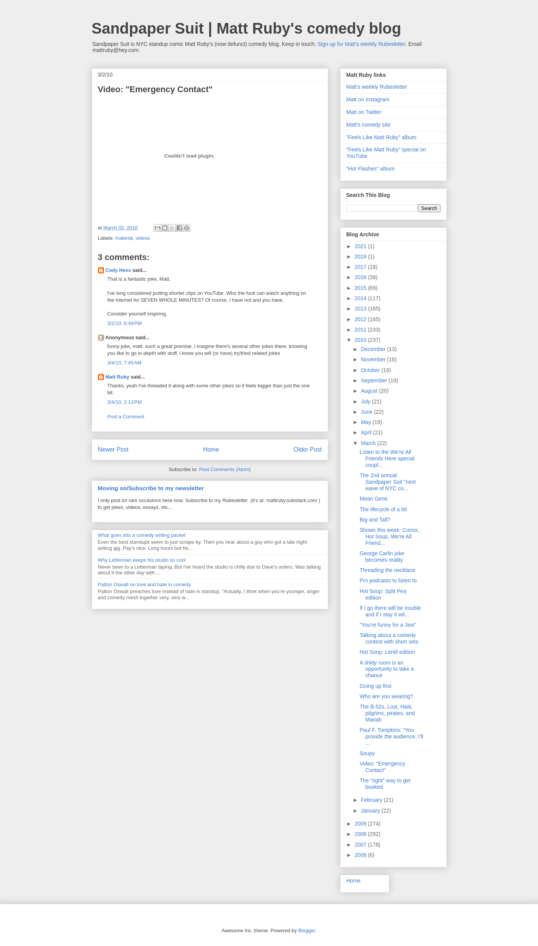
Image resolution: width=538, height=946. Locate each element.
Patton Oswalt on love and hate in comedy (144, 584)
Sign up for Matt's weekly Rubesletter (361, 44)
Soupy (367, 753)
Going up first (375, 686)
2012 (361, 319)
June (367, 412)
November (374, 359)
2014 (361, 298)
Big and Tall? (374, 520)
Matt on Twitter (364, 112)
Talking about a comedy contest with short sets (388, 638)
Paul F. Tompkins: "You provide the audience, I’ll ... (391, 736)
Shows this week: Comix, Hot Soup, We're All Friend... (389, 536)
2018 (361, 257)
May (366, 422)
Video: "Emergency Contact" (382, 767)
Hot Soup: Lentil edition (387, 652)
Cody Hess (118, 270)
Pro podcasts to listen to (387, 580)
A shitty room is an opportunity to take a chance (386, 669)
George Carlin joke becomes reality (381, 556)
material (124, 238)
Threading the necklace (387, 570)
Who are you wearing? (386, 696)
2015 (361, 288)
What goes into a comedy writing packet (142, 535)
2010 (361, 340)
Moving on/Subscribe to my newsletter (151, 488)
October (371, 370)
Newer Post (113, 449)
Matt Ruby (118, 377)
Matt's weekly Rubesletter (376, 87)
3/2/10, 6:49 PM (124, 323)
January (371, 811)
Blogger (306, 930)
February (372, 800)
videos (143, 238)
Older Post (308, 449)
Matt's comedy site (368, 125)
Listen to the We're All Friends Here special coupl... (386, 458)
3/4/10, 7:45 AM (124, 363)
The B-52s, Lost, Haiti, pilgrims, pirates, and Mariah (386, 713)
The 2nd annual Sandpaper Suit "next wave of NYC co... (387, 481)
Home (211, 449)
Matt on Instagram (368, 99)
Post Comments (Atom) (225, 469)
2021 (361, 246)
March (369, 443)
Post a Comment (126, 416)
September (374, 380)
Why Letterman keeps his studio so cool (142, 560)
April (367, 432)
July (366, 401)
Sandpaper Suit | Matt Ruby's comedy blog (246, 28)
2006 (361, 855)
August (370, 391)
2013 (361, 309)
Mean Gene (373, 499)
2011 (361, 330)
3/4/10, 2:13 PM (124, 402)
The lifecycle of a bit (383, 509)
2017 (361, 267)
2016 (361, 277)
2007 (361, 845)
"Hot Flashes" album (370, 169)
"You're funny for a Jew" (387, 625)
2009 (361, 824)
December (374, 349)
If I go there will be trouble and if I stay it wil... (390, 611)
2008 (361, 834)
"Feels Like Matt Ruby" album (381, 137)
